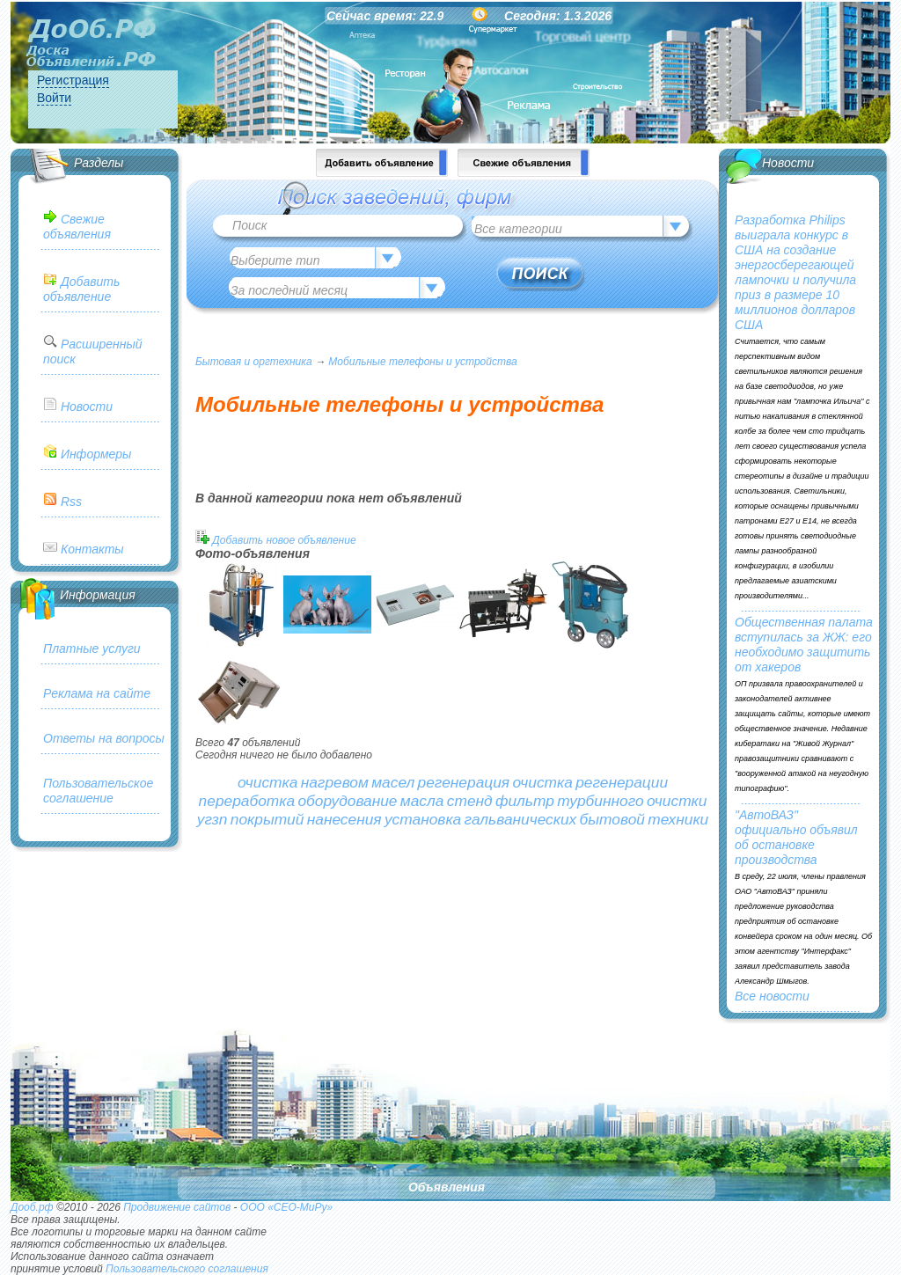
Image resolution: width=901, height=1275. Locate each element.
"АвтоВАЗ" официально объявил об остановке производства (796, 837)
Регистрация (73, 80)
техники (678, 819)
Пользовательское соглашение (98, 790)
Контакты (92, 549)
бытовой (612, 819)
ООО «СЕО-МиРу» (286, 1207)
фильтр (524, 801)
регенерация (464, 782)
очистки (677, 801)
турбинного (600, 801)
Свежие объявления (77, 226)
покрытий (267, 819)
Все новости (772, 996)
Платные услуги (92, 648)
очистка (267, 782)
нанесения (344, 819)
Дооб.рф (32, 1207)
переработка (247, 801)
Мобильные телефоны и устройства (422, 361)
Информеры (96, 454)
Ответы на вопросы (104, 738)
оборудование (347, 801)
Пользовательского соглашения (187, 1269)
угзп (212, 819)
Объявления (446, 1187)
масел (392, 782)
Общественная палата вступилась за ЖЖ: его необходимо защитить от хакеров (804, 644)
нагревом (335, 782)
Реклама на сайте (96, 693)
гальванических (521, 819)
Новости (87, 406)
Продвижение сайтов (177, 1207)
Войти (54, 98)
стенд (470, 801)
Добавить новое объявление (283, 540)
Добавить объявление (81, 289)
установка (423, 819)
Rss (71, 502)
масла (422, 801)
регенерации (621, 782)
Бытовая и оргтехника (253, 361)
